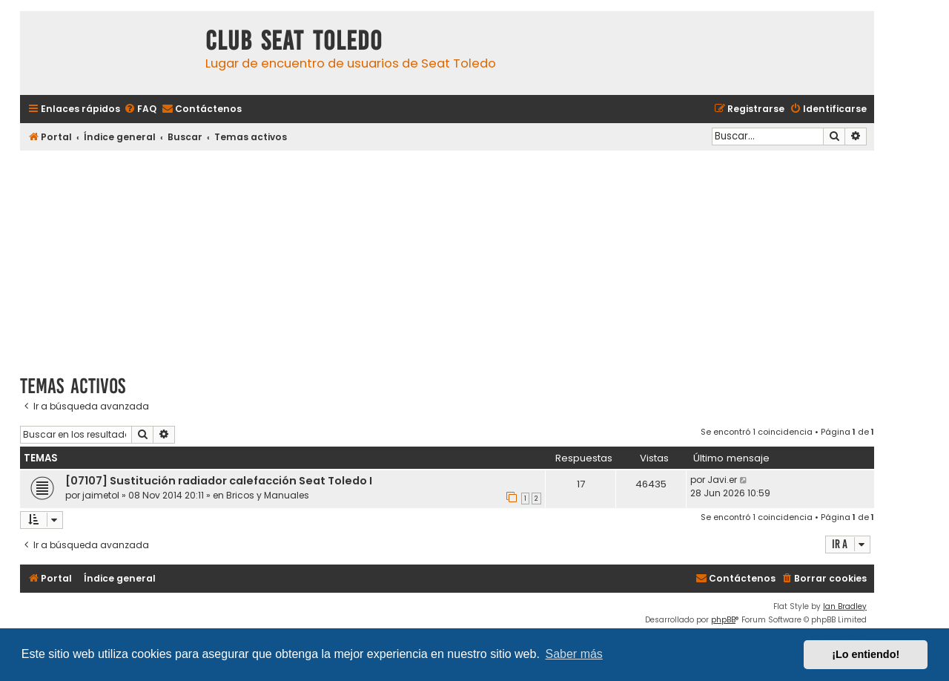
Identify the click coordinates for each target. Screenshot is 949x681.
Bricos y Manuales (267, 495)
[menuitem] (140, 109)
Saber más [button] (574, 654)
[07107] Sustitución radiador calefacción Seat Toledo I (218, 480)
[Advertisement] (447, 257)
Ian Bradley (845, 606)
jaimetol (100, 495)
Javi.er (722, 479)
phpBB (723, 619)
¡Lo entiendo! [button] (865, 654)
